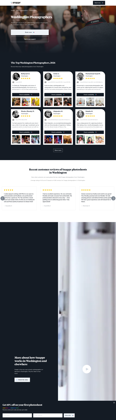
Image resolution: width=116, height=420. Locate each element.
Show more (58, 150)
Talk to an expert (30, 39)
